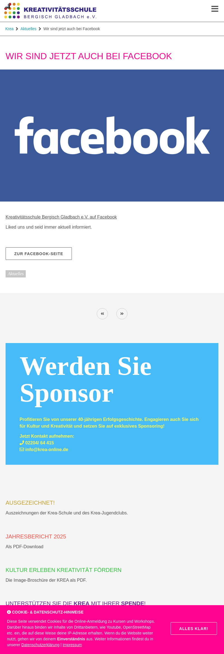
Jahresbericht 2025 (36, 536)
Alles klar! (193, 628)
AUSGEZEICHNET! (30, 503)
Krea (9, 29)
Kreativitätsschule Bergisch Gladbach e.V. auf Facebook (61, 217)
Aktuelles (28, 29)
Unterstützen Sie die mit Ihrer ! (76, 603)
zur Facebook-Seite (38, 253)
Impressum (72, 645)
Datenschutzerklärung (40, 645)
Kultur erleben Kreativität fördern (64, 570)
